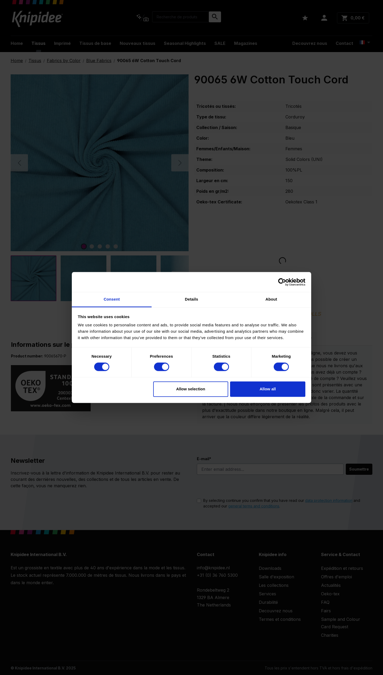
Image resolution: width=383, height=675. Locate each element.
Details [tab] (191, 299)
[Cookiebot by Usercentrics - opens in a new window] (282, 282)
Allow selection (190, 389)
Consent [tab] (112, 299)
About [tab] (271, 299)
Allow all (268, 389)
